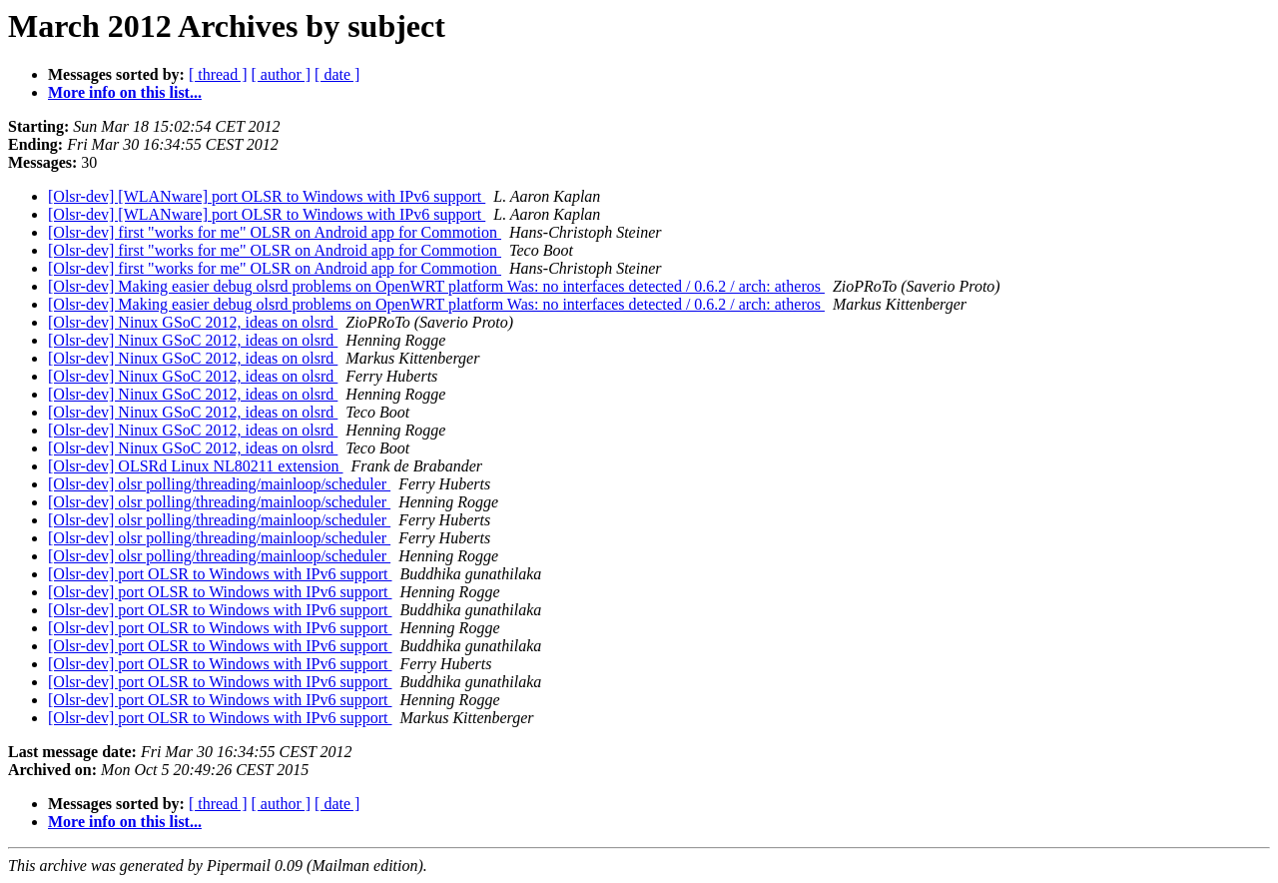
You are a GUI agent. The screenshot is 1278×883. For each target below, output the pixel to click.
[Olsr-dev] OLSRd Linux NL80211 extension (195, 465)
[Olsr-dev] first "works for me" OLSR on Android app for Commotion (274, 232)
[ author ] (282, 74)
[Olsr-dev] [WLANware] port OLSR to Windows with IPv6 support (266, 196)
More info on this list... (125, 92)
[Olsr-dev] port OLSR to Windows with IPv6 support (220, 573)
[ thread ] (218, 74)
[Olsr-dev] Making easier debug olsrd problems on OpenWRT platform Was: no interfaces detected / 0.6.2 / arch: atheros (436, 286)
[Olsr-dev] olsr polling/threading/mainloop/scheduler (219, 483)
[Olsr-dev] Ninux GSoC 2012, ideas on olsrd (192, 322)
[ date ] (337, 74)
